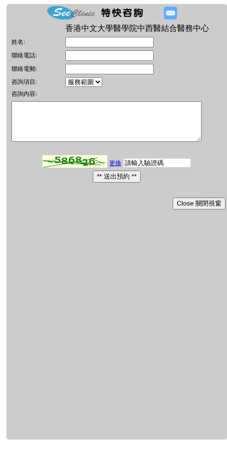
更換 (115, 170)
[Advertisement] (113, 333)
